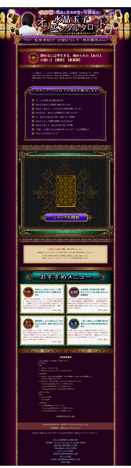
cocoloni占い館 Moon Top (51, 424)
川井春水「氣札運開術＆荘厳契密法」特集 (65, 459)
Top (74, 424)
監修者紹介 (55, 428)
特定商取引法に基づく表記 (65, 416)
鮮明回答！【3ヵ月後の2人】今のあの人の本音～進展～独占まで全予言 (49, 323)
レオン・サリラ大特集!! (65, 451)
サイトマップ (75, 428)
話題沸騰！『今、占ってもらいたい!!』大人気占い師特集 (65, 442)
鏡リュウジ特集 (65, 456)
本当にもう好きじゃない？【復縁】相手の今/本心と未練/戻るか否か (48, 292)
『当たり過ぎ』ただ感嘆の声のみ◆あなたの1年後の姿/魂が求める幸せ (94, 323)
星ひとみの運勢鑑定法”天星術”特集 (65, 440)
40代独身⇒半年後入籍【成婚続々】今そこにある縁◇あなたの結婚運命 (94, 292)
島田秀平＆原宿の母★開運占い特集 (65, 453)
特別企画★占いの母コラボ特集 (65, 448)
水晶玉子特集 (65, 462)
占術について (64, 428)
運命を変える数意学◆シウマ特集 (65, 445)
